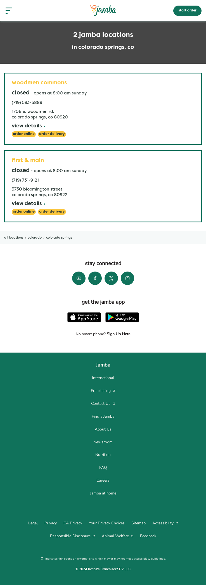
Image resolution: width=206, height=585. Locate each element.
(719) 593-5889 (27, 103)
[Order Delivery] (52, 134)
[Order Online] (24, 134)
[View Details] (28, 126)
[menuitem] (103, 378)
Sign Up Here (118, 334)
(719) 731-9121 (25, 180)
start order (187, 10)
